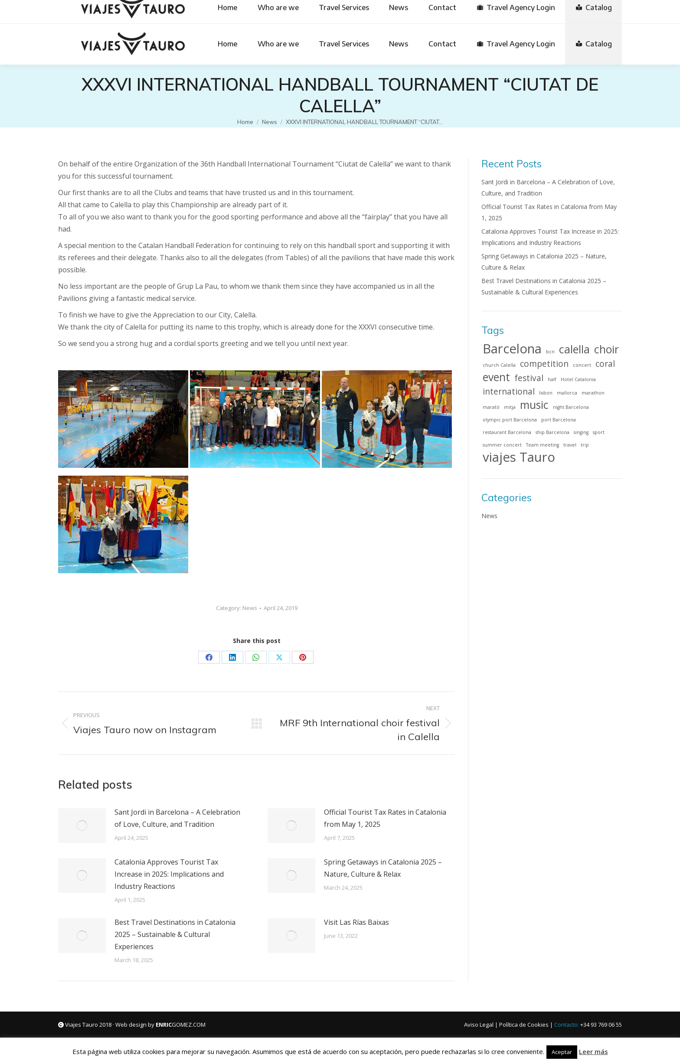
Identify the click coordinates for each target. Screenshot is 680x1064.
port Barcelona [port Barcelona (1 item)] (558, 420)
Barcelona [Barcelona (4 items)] (512, 348)
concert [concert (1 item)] (582, 365)
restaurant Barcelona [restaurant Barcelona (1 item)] (507, 432)
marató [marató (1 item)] (491, 407)
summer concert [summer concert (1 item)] (502, 445)
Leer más (593, 1051)
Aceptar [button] (562, 1052)
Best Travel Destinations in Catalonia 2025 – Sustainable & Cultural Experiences (174, 934)
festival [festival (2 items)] (528, 378)
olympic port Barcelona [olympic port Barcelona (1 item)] (510, 420)
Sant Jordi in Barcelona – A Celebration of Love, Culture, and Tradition (177, 818)
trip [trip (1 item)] (585, 445)
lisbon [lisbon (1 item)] (545, 393)
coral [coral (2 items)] (605, 363)
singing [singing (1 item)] (581, 432)
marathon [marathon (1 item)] (593, 393)
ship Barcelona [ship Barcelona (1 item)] (552, 432)
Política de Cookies (524, 1024)
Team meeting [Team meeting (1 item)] (542, 445)
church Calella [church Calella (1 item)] (499, 365)
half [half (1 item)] (552, 379)
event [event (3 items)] (496, 377)
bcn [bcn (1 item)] (550, 352)
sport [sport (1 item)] (599, 432)
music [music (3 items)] (534, 405)
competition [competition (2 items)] (544, 363)
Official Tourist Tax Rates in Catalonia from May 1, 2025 (385, 818)
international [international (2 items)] (509, 391)
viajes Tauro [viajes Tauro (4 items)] (519, 457)
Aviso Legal (479, 1024)
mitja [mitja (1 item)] (510, 407)
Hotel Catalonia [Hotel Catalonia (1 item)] (578, 379)
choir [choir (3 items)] (606, 349)
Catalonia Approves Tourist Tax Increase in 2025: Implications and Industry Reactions (169, 874)
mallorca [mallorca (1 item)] (567, 393)
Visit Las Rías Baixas (356, 922)
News (249, 608)
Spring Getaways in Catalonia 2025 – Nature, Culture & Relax (383, 868)
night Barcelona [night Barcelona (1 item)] (571, 407)
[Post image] (82, 825)
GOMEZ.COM (181, 1024)
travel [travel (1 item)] (569, 445)
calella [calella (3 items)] (574, 349)
